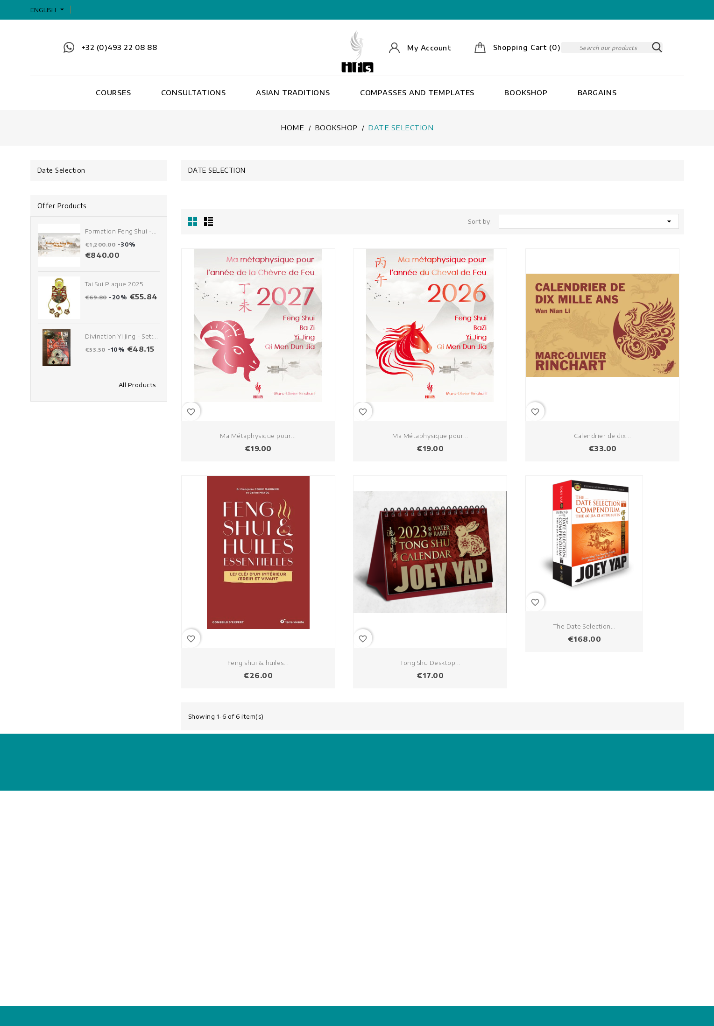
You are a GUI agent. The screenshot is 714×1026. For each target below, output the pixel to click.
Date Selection (61, 170)
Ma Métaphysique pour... (258, 435)
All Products (137, 385)
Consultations (193, 92)
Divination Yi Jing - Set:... (121, 336)
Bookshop (526, 92)
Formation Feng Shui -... (121, 231)
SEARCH (657, 47)
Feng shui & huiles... (258, 662)
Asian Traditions (293, 92)
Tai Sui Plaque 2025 (114, 284)
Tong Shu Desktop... (430, 662)
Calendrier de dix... (602, 435)
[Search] (612, 47)
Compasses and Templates (417, 92)
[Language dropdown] (48, 9)
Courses (113, 92)
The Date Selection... (584, 626)
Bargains (597, 92)
